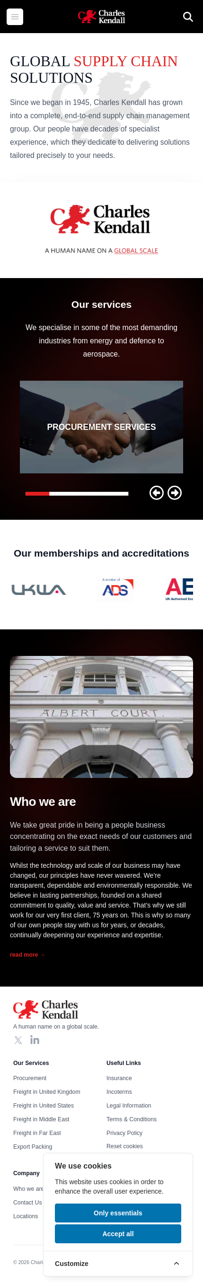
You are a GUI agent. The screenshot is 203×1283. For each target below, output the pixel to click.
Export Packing (32, 1146)
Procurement (29, 1078)
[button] (157, 493)
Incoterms (119, 1092)
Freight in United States (43, 1105)
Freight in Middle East (41, 1119)
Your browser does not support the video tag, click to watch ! (101, 230)
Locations (25, 1216)
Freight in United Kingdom (46, 1092)
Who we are (28, 1189)
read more (27, 954)
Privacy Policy (124, 1133)
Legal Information (128, 1105)
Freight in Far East (37, 1133)
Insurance (119, 1078)
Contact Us (27, 1202)
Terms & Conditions (131, 1119)
